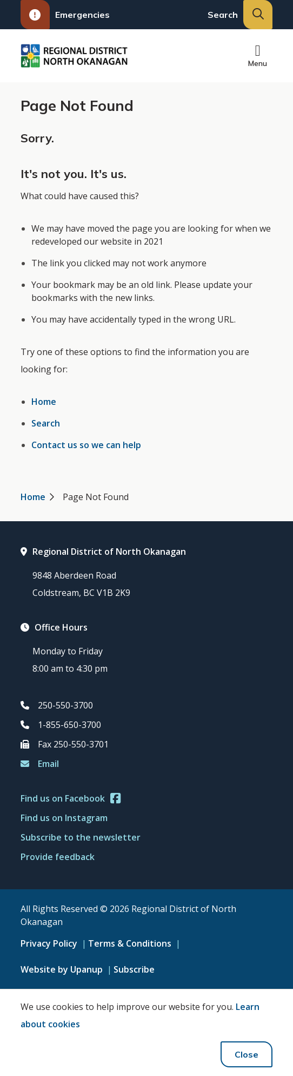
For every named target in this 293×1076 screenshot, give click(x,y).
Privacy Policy (49, 943)
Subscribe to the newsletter (81, 837)
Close (246, 1054)
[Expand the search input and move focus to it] (257, 14)
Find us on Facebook (71, 798)
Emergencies (65, 14)
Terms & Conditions (129, 943)
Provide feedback (58, 857)
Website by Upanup (62, 969)
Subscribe (134, 969)
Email (40, 764)
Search (45, 423)
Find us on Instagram (64, 818)
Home (43, 402)
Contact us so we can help (86, 445)
